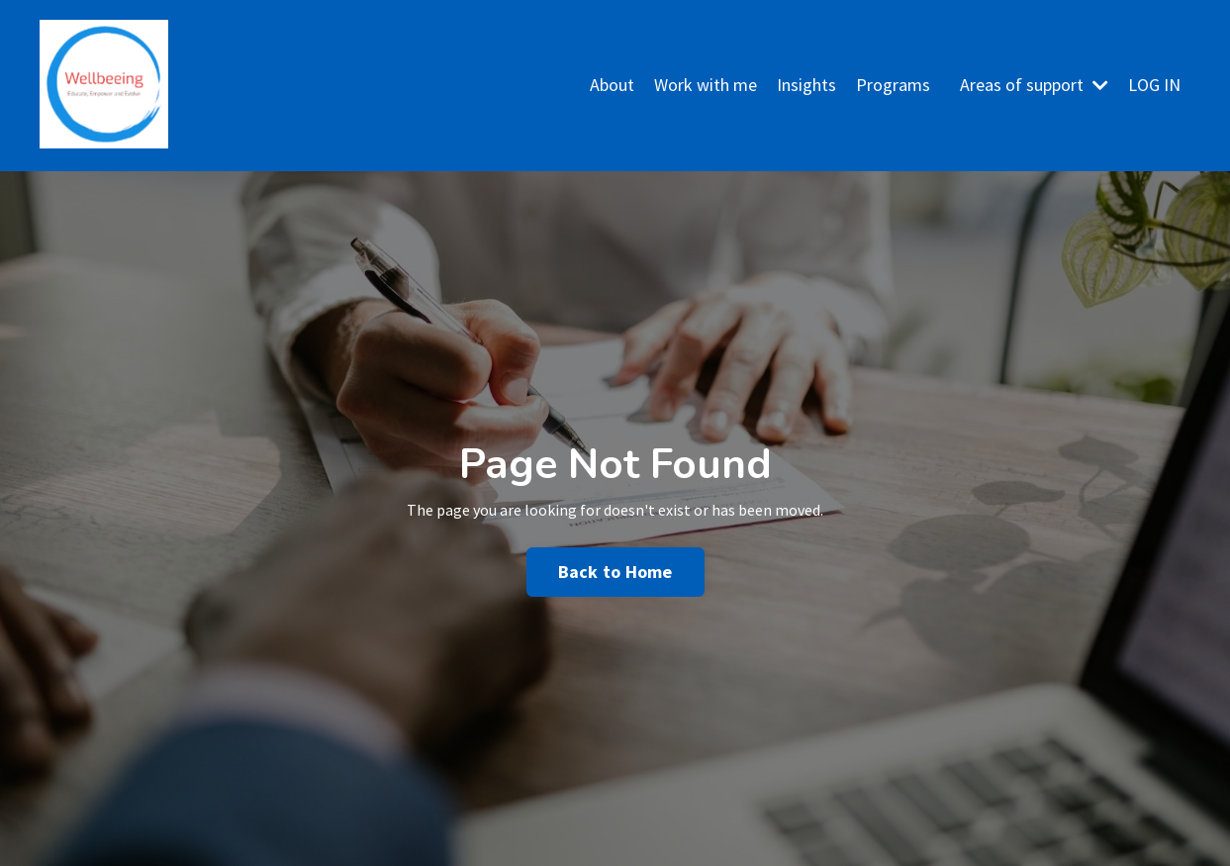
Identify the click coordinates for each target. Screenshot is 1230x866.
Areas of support (1034, 84)
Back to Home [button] (615, 571)
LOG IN (1154, 84)
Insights (806, 84)
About (612, 84)
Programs (893, 84)
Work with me (705, 84)
